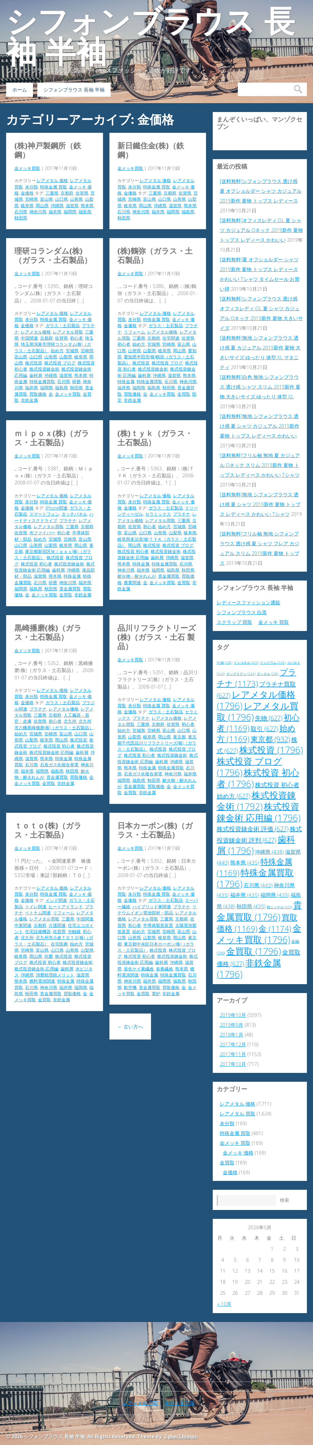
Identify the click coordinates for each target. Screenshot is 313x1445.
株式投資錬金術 (44, 369)
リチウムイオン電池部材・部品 (157, 910)
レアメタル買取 (68, 332)
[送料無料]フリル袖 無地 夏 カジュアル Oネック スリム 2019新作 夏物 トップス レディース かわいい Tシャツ (260, 465)
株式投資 (33, 363)
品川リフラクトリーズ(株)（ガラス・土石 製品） (156, 636)
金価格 (27, 193)
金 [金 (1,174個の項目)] (275, 928)
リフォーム (134, 332)
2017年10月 (233, 1064)
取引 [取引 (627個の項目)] (264, 729)
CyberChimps (180, 1436)
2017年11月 (233, 1054)
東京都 (179, 737)
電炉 (156, 993)
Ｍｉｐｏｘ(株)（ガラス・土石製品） (51, 437)
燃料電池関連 (42, 981)
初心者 (76, 338)
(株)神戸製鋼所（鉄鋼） (47, 150)
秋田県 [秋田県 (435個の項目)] (251, 906)
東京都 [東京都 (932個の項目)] (270, 739)
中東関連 (22, 925)
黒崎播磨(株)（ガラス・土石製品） (48, 632)
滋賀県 (72, 205)
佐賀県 (81, 193)
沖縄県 (57, 205)
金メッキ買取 (27, 168)
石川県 (20, 212)
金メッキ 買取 (273, 622)
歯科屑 (35, 375)
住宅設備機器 (38, 931)
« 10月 (224, 1304)
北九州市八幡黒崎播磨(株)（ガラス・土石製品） (53, 724)
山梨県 (65, 357)
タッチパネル (74, 514)
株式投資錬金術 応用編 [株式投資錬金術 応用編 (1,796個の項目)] (258, 812)
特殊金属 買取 (53, 187)
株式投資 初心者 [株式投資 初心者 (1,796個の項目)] (258, 778)
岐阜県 (27, 205)
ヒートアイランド (66, 906)
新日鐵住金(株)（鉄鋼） (150, 150)
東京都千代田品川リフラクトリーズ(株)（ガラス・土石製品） (157, 743)
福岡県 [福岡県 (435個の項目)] (274, 894)
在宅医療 (59, 944)
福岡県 (70, 212)
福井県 (55, 212)
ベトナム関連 (38, 913)
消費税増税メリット (55, 975)
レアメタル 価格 (52, 180)
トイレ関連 (35, 906)
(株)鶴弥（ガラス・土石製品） (155, 255)
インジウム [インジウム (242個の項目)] (273, 662)
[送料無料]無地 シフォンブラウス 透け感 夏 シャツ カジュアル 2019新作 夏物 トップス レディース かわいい (259, 426)
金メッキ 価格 (238, 1152)
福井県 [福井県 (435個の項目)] (244, 894)
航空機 (130, 987)
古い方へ (130, 1026)
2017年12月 (233, 1044)
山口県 (61, 199)
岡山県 (42, 205)
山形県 (76, 199)
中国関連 (29, 338)
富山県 (46, 199)
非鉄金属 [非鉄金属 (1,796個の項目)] (249, 968)
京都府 (67, 193)
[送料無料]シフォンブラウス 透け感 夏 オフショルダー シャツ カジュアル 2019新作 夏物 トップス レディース (261, 191)
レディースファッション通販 (248, 602)
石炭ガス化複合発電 (59, 764)
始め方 (57, 350)
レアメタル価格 (36, 332)
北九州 (70, 721)
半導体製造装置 (158, 925)
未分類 (31, 187)
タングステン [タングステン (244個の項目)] (241, 673)
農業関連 (132, 582)
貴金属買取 (70, 589)
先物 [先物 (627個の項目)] (268, 718)
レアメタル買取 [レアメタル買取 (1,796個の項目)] (257, 711)
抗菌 (48, 956)
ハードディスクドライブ (54, 517)
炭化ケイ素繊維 (139, 969)
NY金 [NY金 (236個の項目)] (224, 662)
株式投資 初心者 (36, 564)
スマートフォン (44, 514)
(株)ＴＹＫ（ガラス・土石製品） (155, 437)
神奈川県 (37, 212)
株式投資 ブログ (59, 363)
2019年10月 (233, 1015)
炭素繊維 (164, 969)
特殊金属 (125, 381)
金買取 (183, 394)
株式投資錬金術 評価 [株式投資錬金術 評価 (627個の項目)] (253, 829)
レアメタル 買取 (237, 1113)
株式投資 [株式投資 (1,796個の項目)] (271, 750)
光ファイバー (42, 533)
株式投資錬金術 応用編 (51, 752)
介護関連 (57, 925)
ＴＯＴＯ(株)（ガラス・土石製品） (48, 830)
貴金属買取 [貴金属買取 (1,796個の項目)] (259, 911)
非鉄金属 (29, 400)
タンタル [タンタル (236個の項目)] (267, 673)
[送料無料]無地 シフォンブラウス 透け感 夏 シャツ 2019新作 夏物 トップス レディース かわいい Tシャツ (260, 504)
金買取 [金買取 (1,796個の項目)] (253, 951)
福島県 (85, 212)
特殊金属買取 (42, 381)
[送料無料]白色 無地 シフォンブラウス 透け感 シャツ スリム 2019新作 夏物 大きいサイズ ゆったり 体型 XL (260, 387)
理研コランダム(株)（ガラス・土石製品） (53, 255)
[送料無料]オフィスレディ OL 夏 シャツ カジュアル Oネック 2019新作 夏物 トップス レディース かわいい (261, 230)
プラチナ (67, 520)
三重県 (52, 193)
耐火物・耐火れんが (136, 576)
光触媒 (74, 931)
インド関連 (56, 900)
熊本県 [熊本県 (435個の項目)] (244, 862)
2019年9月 (231, 1024)
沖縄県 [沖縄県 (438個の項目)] (269, 851)
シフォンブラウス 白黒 (242, 612)
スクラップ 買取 (234, 622)
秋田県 (20, 218)
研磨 (76, 381)
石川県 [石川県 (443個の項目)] (258, 885)
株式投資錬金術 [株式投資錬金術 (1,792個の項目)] (256, 800)
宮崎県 (31, 199)
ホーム (19, 89)
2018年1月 (231, 1034)
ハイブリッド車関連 (151, 906)
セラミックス (158, 514)
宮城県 (72, 350)
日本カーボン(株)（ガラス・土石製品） (155, 830)
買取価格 (37, 394)
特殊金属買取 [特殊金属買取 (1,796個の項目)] (255, 878)
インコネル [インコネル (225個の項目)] (246, 662)
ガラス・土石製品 (63, 325)
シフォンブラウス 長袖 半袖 (150, 36)
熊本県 (87, 205)
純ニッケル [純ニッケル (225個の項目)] (279, 907)
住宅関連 (170, 338)
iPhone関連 (57, 508)
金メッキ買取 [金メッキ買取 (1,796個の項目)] (259, 934)
